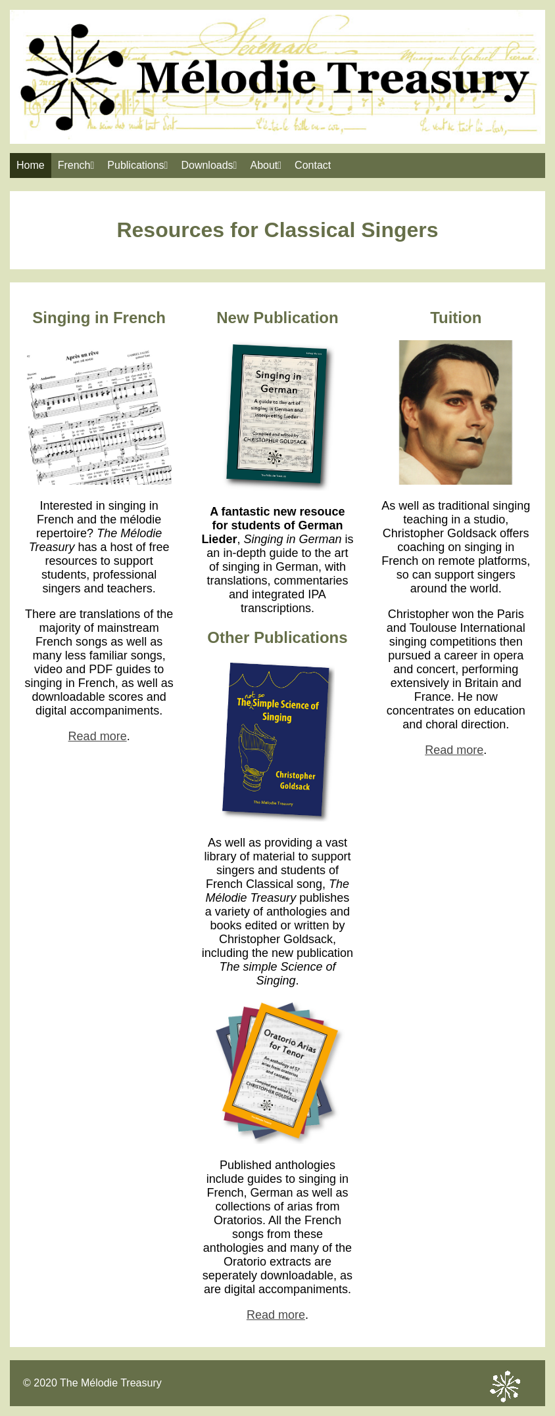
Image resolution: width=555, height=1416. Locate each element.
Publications (137, 165)
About (265, 165)
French (76, 165)
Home (30, 165)
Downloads (209, 165)
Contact (313, 165)
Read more (97, 736)
